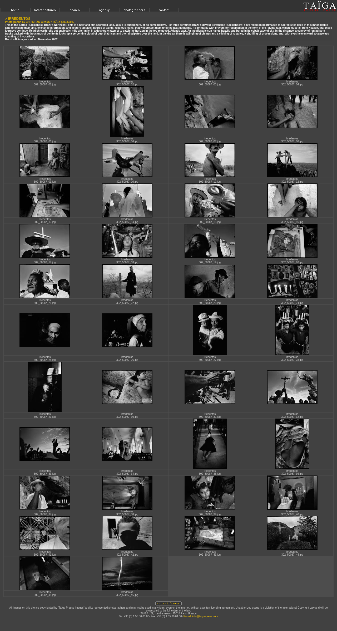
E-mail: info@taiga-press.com (201, 616)
